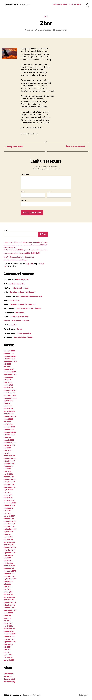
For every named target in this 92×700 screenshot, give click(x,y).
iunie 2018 (7, 471)
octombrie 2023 (10, 395)
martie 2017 (8, 498)
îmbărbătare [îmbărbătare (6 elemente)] (19, 260)
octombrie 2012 (9, 608)
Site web (23, 200)
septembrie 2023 (10, 398)
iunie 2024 (7, 382)
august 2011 (8, 644)
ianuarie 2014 (9, 568)
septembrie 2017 (10, 487)
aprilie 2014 (8, 560)
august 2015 (8, 532)
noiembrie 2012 (9, 605)
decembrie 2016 (10, 503)
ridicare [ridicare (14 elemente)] (20, 250)
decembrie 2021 (10, 432)
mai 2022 (7, 422)
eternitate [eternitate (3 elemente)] (9, 245)
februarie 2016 (9, 516)
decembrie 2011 (10, 634)
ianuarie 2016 (9, 518)
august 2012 (8, 613)
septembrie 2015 (10, 529)
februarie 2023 (9, 411)
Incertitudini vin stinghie (23, 337)
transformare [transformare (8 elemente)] (12, 253)
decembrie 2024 (10, 372)
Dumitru (7, 321)
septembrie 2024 (10, 374)
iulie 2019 (7, 448)
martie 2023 (8, 408)
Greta (31, 30)
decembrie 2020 (10, 443)
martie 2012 (8, 626)
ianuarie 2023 (9, 414)
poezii (46, 16)
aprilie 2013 (8, 592)
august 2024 (8, 377)
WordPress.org (9, 682)
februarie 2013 (9, 597)
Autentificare (9, 674)
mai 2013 (7, 589)
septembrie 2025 (10, 361)
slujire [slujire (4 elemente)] (41, 250)
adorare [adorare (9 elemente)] (6, 242)
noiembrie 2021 (9, 435)
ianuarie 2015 (9, 545)
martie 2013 (8, 594)
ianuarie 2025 (9, 369)
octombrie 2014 (9, 550)
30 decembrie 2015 (44, 30)
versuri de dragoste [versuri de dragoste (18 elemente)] (20, 257)
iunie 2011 (7, 649)
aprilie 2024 (8, 385)
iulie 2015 (7, 534)
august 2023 (8, 401)
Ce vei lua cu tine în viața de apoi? (22, 292)
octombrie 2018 (9, 463)
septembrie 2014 (10, 553)
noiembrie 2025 (9, 359)
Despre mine (57, 4)
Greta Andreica (11, 4)
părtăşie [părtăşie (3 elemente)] (16, 250)
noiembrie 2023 (9, 393)
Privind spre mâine (24, 333)
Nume (23, 192)
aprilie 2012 (8, 623)
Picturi (65, 4)
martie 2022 (8, 424)
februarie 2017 (9, 500)
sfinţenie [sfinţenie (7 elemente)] (34, 250)
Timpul (19, 329)
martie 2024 (8, 388)
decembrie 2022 (10, 416)
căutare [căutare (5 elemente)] (31, 242)
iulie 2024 (7, 380)
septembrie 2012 (10, 610)
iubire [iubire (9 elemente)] (14, 245)
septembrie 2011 (10, 642)
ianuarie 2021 (9, 440)
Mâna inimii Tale (22, 280)
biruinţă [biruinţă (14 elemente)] (14, 242)
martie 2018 (8, 474)
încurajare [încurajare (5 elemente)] (24, 260)
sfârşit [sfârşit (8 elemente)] (38, 250)
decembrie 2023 (10, 390)
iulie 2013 (7, 584)
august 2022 (8, 419)
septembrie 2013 (10, 579)
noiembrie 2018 (9, 461)
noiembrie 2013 (9, 574)
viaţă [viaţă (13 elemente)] (11, 260)
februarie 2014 (9, 566)
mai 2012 (7, 621)
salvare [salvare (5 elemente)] (30, 250)
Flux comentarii (9, 679)
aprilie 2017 (8, 495)
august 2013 (8, 581)
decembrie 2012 (10, 602)
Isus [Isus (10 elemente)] (12, 245)
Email (49, 192)
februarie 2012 (9, 629)
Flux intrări (8, 676)
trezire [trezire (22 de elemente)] (18, 253)
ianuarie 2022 (9, 429)
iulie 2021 (7, 437)
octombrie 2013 (9, 576)
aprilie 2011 (8, 655)
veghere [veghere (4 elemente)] (23, 253)
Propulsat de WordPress (31, 695)
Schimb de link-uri (75, 4)
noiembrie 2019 (9, 445)
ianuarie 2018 (9, 477)
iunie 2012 (7, 618)
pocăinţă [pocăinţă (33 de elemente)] (43, 245)
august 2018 (8, 466)
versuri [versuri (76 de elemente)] (28, 253)
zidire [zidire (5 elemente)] (14, 260)
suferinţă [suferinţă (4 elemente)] (6, 253)
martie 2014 (8, 563)
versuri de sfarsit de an (30, 134)
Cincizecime (14, 300)
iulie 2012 (7, 615)
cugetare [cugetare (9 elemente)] (26, 242)
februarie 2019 (9, 456)
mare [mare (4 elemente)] (20, 245)
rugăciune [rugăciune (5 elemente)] (25, 250)
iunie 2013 (7, 587)
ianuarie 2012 (9, 631)
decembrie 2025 (10, 356)
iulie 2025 (7, 364)
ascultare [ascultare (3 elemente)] (10, 242)
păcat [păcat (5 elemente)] (13, 250)
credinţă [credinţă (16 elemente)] (21, 242)
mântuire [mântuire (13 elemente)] (33, 245)
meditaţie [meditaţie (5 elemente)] (24, 245)
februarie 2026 (9, 351)
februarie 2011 (9, 660)
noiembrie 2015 (9, 524)
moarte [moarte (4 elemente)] (28, 245)
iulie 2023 (7, 403)
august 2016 (8, 508)
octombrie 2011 (9, 639)
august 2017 (8, 490)
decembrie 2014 (10, 547)
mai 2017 (7, 492)
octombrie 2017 (9, 484)
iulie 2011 (7, 647)
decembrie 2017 (10, 479)
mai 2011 (7, 652)
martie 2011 (8, 657)
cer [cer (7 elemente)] (18, 242)
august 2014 (8, 555)
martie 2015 (8, 539)
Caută (5, 230)
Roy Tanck (30, 264)
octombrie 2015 (9, 526)
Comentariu (25, 174)
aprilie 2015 (8, 537)
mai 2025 (7, 367)
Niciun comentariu (61, 30)
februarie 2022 (9, 427)
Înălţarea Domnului (17, 284)
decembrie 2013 (10, 571)
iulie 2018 (7, 469)
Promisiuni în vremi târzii (19, 317)
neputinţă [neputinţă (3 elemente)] (38, 245)
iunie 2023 (7, 406)
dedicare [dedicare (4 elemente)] (35, 242)
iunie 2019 (7, 450)
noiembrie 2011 (9, 636)
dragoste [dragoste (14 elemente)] (41, 242)
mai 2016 (7, 513)
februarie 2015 (9, 542)
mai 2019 (7, 453)
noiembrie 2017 (9, 482)
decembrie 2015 (10, 521)
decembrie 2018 (10, 458)
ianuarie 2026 (9, 353)
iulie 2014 (7, 558)
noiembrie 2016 (9, 505)
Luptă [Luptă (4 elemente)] (17, 245)
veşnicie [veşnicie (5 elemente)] (8, 260)
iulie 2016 (7, 511)
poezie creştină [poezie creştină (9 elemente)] (8, 247)
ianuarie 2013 (9, 600)
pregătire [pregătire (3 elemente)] (10, 250)
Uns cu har (13, 325)
